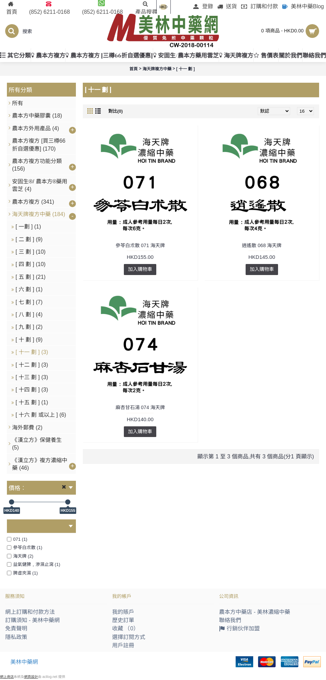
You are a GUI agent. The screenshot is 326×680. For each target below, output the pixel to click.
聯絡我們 (230, 620)
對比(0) (115, 111)
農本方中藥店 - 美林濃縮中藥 (254, 612)
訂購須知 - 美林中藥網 (32, 620)
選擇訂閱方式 (128, 637)
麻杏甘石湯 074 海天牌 (140, 407)
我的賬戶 (123, 612)
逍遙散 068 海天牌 (261, 245)
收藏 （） (125, 628)
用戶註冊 (123, 645)
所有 (17, 103)
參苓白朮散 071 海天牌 (140, 245)
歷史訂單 (123, 620)
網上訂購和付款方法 (30, 612)
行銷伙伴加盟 (239, 629)
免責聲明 (16, 628)
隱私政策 (16, 637)
